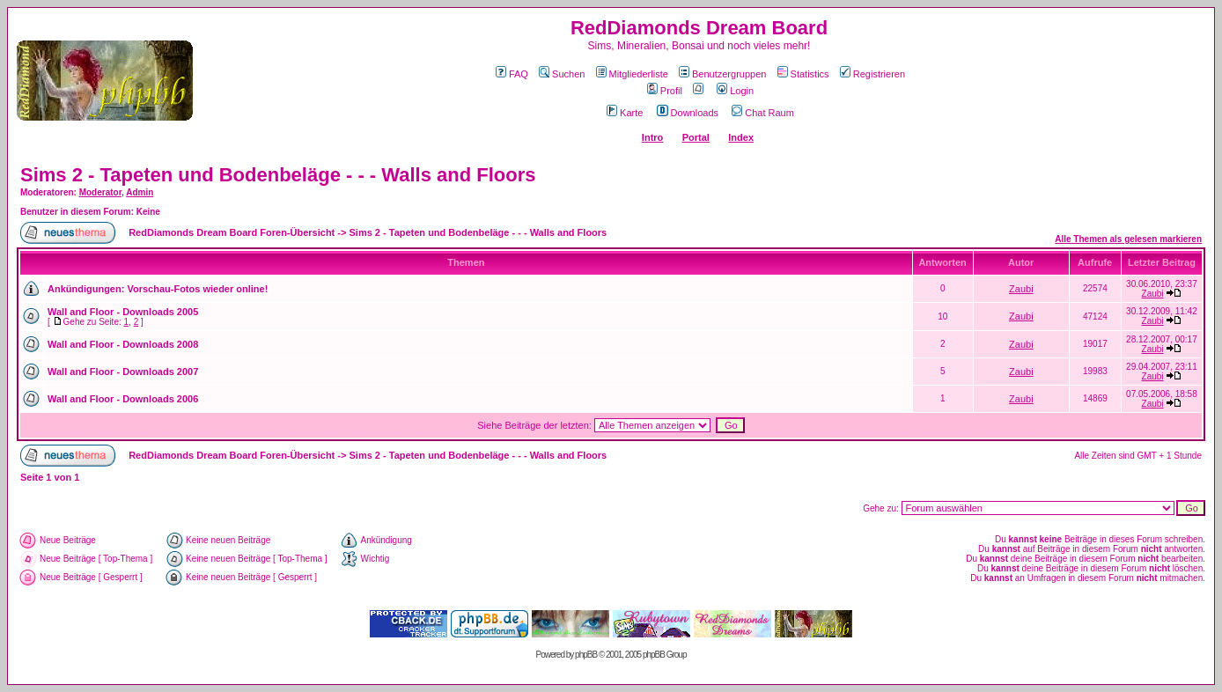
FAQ (512, 74)
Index (741, 137)
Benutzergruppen (722, 74)
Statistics (803, 74)
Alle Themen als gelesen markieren (1128, 239)
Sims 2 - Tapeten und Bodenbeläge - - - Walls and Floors (278, 175)
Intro (652, 137)
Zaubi (1021, 288)
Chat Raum (763, 112)
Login (735, 90)
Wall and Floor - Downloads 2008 (123, 344)
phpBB (586, 654)
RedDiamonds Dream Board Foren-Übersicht (232, 232)
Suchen (562, 74)
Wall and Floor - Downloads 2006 (123, 399)
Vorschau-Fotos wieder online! (197, 288)
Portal (696, 137)
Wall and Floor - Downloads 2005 (123, 311)
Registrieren (872, 74)
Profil (664, 90)
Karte (625, 112)
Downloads (687, 112)
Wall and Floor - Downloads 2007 (123, 371)
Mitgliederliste (632, 74)
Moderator (100, 192)
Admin (139, 192)
